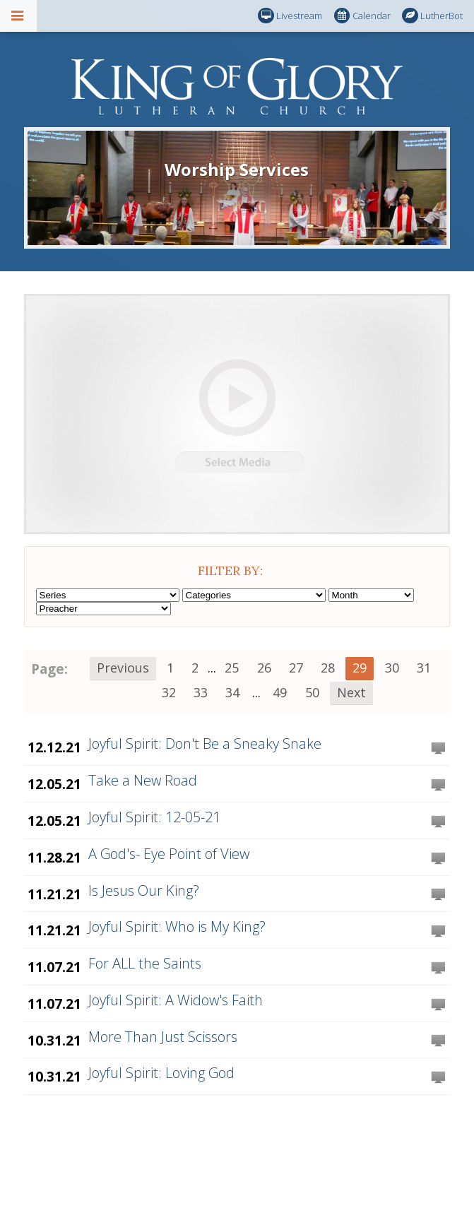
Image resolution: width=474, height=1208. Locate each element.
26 (264, 667)
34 (232, 692)
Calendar (362, 16)
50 (312, 692)
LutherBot (432, 16)
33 (201, 692)
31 (424, 667)
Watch (438, 749)
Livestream (290, 16)
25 (232, 667)
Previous (123, 667)
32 (169, 692)
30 (392, 667)
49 (280, 692)
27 (296, 667)
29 (359, 667)
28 (328, 667)
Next (351, 692)
